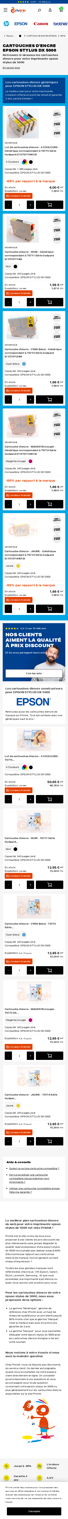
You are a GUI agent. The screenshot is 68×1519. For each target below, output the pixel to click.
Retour (10, 36)
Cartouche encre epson (43, 36)
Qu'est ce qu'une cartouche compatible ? (34, 1168)
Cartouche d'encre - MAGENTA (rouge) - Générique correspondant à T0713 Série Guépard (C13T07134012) (30, 450)
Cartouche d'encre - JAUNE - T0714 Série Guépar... (31, 1096)
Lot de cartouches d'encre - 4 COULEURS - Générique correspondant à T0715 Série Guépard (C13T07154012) (32, 151)
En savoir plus (11, 67)
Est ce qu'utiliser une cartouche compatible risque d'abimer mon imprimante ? (29, 1178)
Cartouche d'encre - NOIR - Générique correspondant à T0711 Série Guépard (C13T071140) (29, 255)
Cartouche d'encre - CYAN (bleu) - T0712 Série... (30, 925)
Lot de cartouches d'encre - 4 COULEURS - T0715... (32, 758)
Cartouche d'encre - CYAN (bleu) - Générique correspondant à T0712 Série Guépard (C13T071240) (33, 353)
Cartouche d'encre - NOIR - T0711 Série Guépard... (30, 840)
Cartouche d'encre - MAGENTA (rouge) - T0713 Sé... (30, 1011)
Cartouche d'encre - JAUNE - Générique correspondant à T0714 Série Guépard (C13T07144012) (30, 555)
